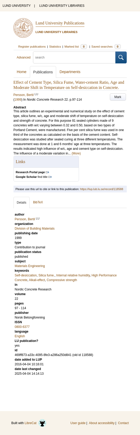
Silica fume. (46, 275)
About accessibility (102, 423)
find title (32, 176)
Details (21, 202)
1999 (18, 99)
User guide (77, 423)
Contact (123, 423)
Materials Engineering (30, 266)
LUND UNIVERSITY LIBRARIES (61, 6)
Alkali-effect (37, 280)
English (20, 336)
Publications (43, 72)
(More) (76, 153)
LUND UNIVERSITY (17, 6)
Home (21, 72)
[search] (74, 57)
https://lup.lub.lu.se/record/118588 (101, 189)
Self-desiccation (26, 275)
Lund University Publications (60, 23)
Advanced (23, 57)
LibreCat (35, 423)
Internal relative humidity (73, 275)
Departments (69, 72)
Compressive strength (62, 280)
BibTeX (38, 202)
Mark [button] (117, 97)
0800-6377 (22, 327)
